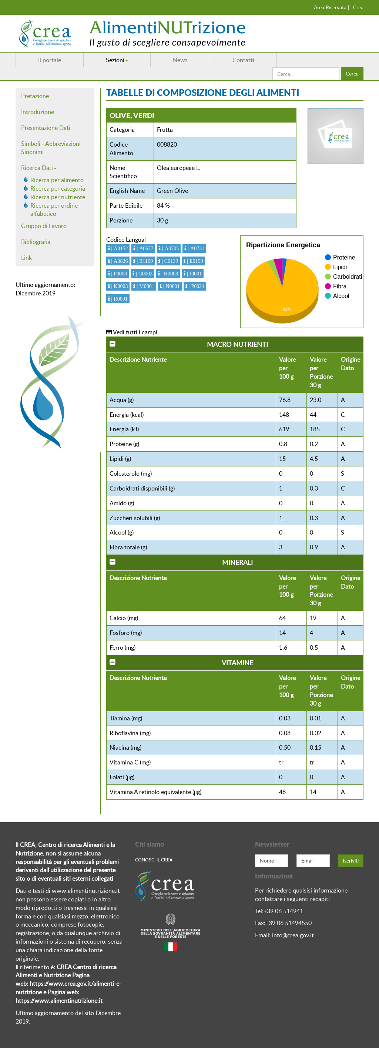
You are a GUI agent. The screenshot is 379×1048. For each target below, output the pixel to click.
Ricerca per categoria (57, 188)
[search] (305, 73)
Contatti (243, 60)
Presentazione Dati (45, 128)
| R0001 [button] (119, 298)
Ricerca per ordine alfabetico (54, 209)
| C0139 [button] (169, 261)
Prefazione (35, 96)
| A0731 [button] (195, 248)
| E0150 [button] (194, 261)
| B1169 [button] (144, 261)
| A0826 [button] (119, 261)
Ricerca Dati (39, 168)
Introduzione (37, 112)
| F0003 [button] (118, 273)
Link (26, 258)
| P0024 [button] (196, 286)
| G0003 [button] (143, 273)
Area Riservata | (331, 7)
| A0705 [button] (170, 248)
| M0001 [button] (144, 286)
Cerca (352, 73)
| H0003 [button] (169, 273)
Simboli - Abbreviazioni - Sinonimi (52, 148)
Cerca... (272, 67)
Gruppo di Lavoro (44, 226)
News (180, 60)
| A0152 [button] (119, 248)
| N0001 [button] (171, 286)
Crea (358, 7)
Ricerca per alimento (57, 180)
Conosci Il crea (153, 860)
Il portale (49, 60)
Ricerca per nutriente (57, 197)
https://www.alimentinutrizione (56, 1001)
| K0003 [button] (119, 286)
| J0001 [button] (193, 273)
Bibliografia (35, 242)
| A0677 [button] (144, 248)
